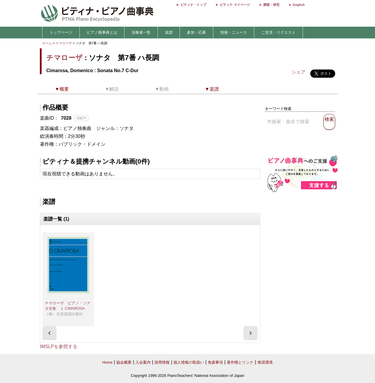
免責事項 (215, 362)
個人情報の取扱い (188, 362)
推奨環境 (265, 362)
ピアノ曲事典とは (102, 32)
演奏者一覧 (141, 32)
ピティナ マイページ (235, 4)
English (299, 4)
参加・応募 (196, 32)
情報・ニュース (233, 32)
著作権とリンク (240, 362)
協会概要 (124, 362)
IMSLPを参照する (58, 346)
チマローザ (64, 43)
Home (107, 362)
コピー (81, 118)
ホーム (47, 43)
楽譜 (169, 32)
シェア (299, 72)
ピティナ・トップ (193, 4)
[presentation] (49, 333)
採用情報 (162, 362)
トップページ (61, 32)
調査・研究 (271, 4)
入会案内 (143, 362)
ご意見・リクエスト (278, 32)
